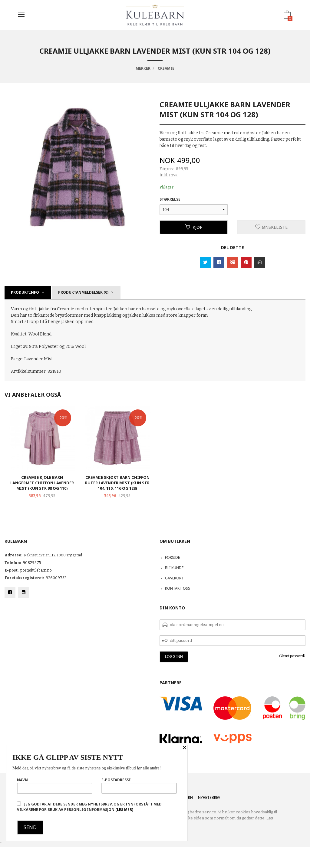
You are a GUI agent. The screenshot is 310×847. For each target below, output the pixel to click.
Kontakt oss (177, 588)
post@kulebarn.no (36, 570)
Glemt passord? (292, 656)
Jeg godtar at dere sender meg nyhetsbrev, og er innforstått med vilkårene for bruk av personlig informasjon (89, 807)
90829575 (32, 563)
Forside (172, 557)
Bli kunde (174, 567)
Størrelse (170, 199)
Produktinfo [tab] (25, 292)
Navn (54, 785)
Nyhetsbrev (209, 797)
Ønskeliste (271, 227)
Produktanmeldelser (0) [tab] (83, 292)
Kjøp (194, 227)
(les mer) (124, 809)
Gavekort (174, 578)
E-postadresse (139, 785)
